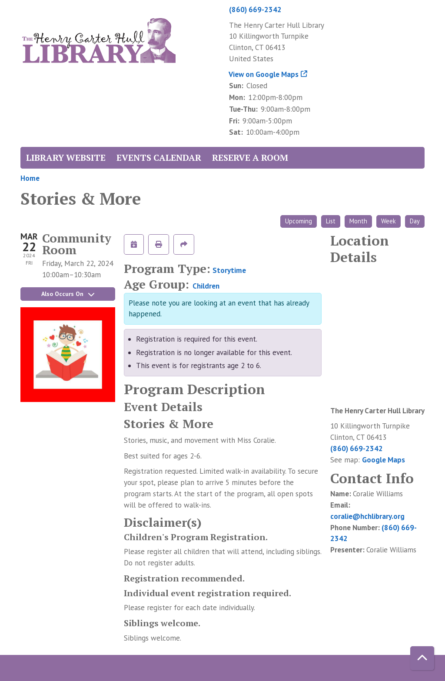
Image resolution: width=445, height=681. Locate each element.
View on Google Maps (264, 74)
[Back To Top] (422, 658)
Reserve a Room (250, 157)
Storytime (229, 270)
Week (388, 221)
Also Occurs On (67, 294)
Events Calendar (158, 157)
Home (30, 178)
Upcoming (298, 221)
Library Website (66, 157)
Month (358, 221)
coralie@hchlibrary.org (367, 516)
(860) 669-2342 (255, 9)
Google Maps (383, 460)
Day (415, 221)
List (330, 221)
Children (206, 286)
